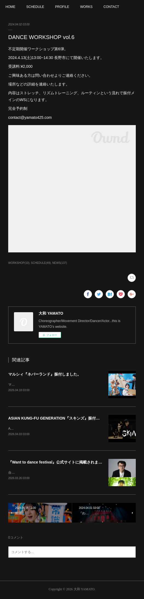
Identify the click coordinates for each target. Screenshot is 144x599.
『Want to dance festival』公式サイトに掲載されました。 (59, 463)
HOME (10, 7)
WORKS (86, 7)
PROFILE (62, 7)
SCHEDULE (35, 7)
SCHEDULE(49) (41, 262)
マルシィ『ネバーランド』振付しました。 (44, 374)
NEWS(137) (59, 262)
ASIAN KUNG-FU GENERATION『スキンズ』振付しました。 (61, 419)
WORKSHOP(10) (18, 262)
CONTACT (111, 7)
